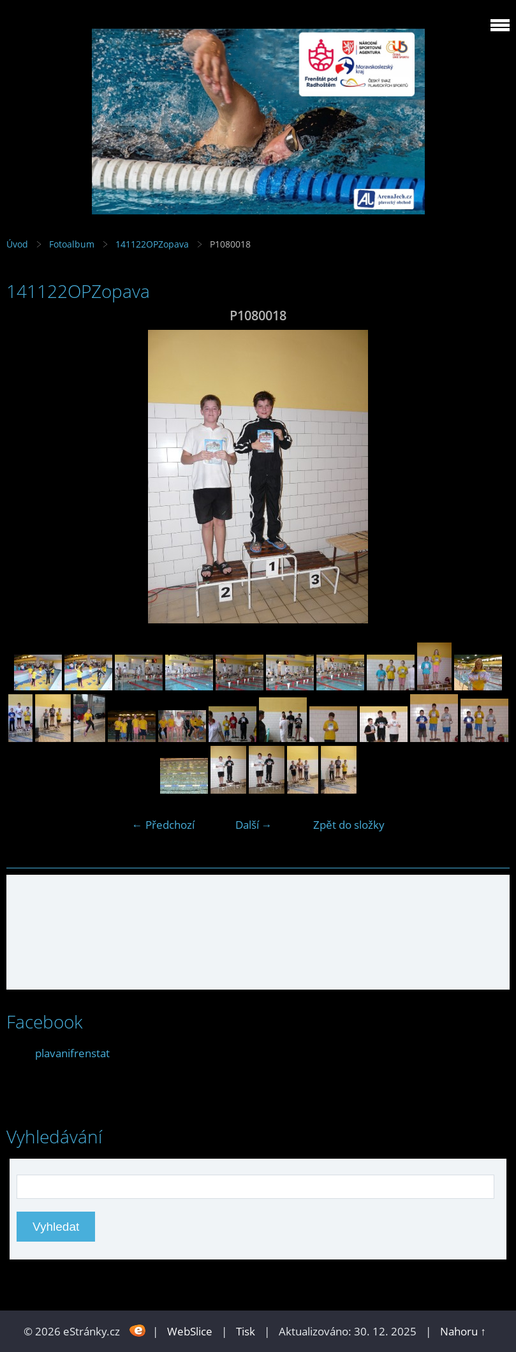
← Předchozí (163, 824)
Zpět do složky (349, 824)
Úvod (17, 244)
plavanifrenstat (72, 1053)
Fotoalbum (71, 244)
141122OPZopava (152, 244)
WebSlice (189, 1331)
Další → (253, 824)
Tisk (245, 1331)
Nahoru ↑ (463, 1331)
